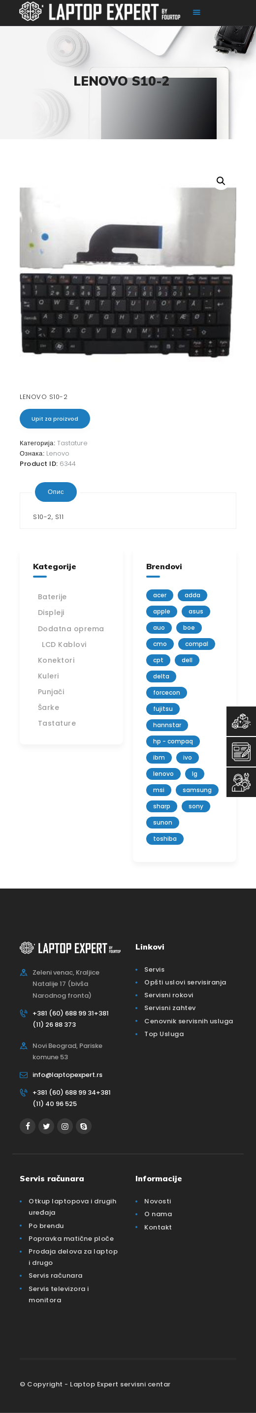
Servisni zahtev (170, 1008)
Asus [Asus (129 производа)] (196, 611)
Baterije (52, 597)
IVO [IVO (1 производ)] (187, 757)
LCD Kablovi (64, 644)
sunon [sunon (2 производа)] (162, 822)
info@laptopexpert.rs (67, 1074)
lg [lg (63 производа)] (194, 773)
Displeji (51, 612)
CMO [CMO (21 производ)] (160, 644)
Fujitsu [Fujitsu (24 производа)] (163, 709)
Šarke (49, 707)
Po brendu (46, 1225)
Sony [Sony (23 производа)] (196, 806)
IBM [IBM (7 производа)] (159, 757)
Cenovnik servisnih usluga (188, 1021)
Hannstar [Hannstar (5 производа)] (167, 725)
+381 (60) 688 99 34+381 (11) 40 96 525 (71, 1098)
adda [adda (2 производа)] (192, 595)
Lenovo (57, 453)
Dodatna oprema (71, 629)
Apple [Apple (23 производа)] (161, 611)
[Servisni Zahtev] (241, 752)
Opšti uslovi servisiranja (185, 982)
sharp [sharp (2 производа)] (161, 806)
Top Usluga (164, 1034)
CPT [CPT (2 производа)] (158, 660)
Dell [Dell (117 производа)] (187, 660)
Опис (56, 491)
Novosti (157, 1201)
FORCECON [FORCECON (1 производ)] (166, 692)
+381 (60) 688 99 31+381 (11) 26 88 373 (70, 1019)
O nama (158, 1214)
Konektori (56, 660)
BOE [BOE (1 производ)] (189, 627)
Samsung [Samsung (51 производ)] (197, 790)
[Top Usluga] (241, 721)
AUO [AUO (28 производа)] (159, 627)
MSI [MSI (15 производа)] (158, 790)
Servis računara (56, 1275)
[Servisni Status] (241, 782)
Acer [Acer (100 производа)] (159, 595)
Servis (154, 969)
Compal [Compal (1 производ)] (196, 644)
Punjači (51, 692)
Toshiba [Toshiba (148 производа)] (165, 838)
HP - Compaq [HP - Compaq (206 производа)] (173, 741)
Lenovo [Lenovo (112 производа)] (163, 773)
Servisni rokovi (168, 995)
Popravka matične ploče (71, 1238)
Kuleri (48, 676)
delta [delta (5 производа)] (161, 676)
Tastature (72, 443)
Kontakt (158, 1227)
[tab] (56, 492)
